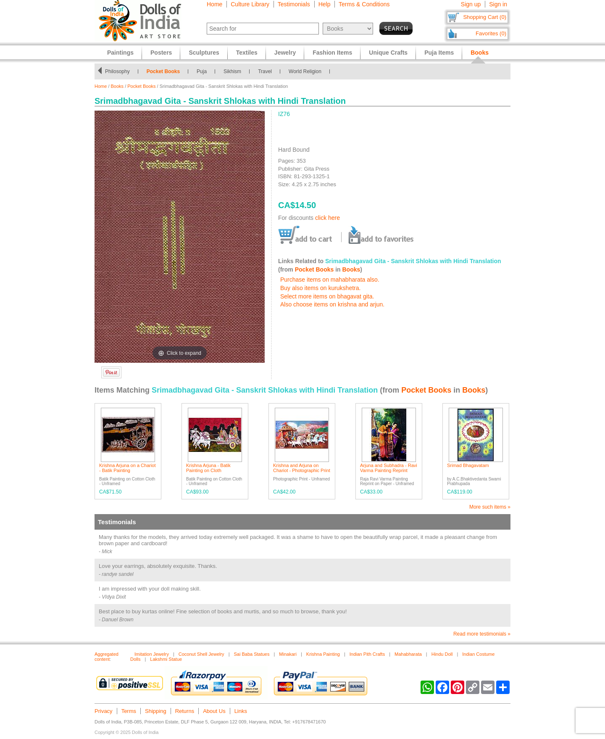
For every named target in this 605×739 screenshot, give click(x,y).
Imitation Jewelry (151, 654)
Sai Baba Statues (251, 654)
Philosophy (117, 71)
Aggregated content (106, 657)
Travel (265, 71)
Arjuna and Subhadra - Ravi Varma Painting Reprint (388, 468)
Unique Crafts (388, 52)
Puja (202, 71)
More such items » (489, 507)
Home (214, 4)
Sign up (471, 4)
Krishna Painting (323, 654)
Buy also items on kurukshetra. (320, 288)
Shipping (155, 711)
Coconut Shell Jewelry (201, 654)
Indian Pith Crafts (367, 654)
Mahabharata (408, 654)
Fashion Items (332, 52)
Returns (185, 711)
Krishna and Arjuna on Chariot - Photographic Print (301, 468)
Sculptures (204, 52)
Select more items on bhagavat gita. (327, 296)
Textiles (247, 52)
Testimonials (294, 4)
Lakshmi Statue (166, 659)
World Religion (305, 71)
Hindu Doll (442, 654)
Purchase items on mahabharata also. (329, 279)
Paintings (120, 52)
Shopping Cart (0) (484, 17)
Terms (128, 711)
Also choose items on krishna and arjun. (332, 304)
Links (240, 711)
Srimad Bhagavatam (468, 465)
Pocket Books (163, 71)
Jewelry (285, 52)
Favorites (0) (491, 33)
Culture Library (250, 4)
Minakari (288, 654)
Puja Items (439, 52)
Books (117, 86)
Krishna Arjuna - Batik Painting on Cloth (208, 468)
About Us (214, 711)
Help (324, 4)
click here (327, 217)
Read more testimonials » (481, 634)
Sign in (498, 4)
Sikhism (232, 71)
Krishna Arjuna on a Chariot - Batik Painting (127, 468)
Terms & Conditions (364, 4)
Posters (161, 52)
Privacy (104, 711)
